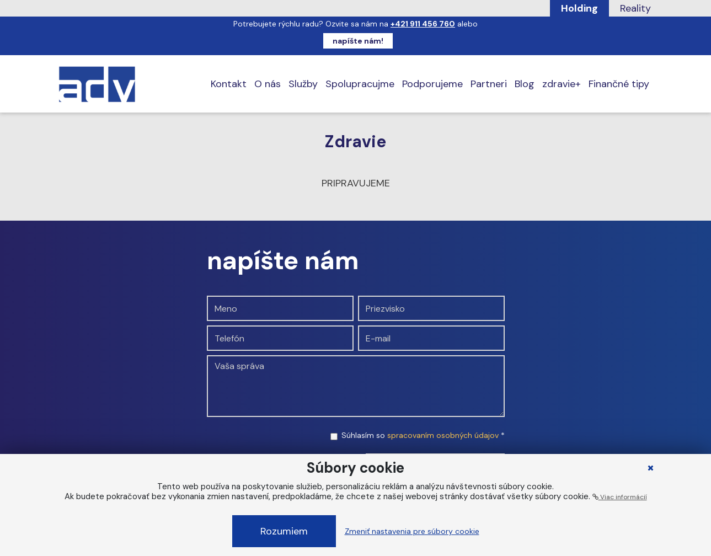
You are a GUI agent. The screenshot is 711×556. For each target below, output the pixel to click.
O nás (267, 83)
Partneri (489, 83)
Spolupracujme (359, 83)
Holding (579, 8)
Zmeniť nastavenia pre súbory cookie (412, 531)
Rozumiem (284, 531)
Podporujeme (432, 83)
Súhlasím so (423, 435)
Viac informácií (619, 497)
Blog (524, 83)
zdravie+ (561, 83)
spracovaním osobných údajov (443, 435)
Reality (635, 8)
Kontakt (229, 83)
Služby (303, 83)
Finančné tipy (619, 83)
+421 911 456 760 (423, 24)
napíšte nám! (358, 41)
